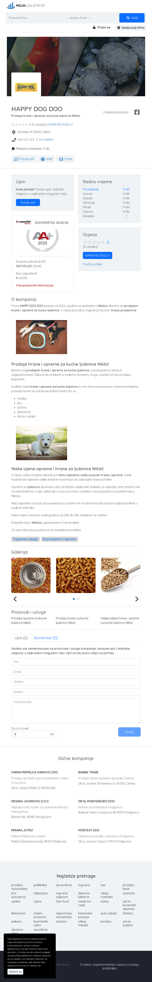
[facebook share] (137, 112)
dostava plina (17, 931)
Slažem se (15, 971)
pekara (16, 921)
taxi (103, 885)
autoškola (40, 929)
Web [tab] (47, 159)
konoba (106, 921)
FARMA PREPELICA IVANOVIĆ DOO (34, 772)
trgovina (84, 885)
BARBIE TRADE (88, 772)
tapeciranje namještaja (64, 915)
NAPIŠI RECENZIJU (60, 124)
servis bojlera (127, 923)
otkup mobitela (107, 895)
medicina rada (84, 903)
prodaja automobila (19, 887)
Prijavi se (101, 27)
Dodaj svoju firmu (131, 27)
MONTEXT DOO (88, 830)
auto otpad (108, 913)
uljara (37, 901)
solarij (105, 901)
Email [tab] (65, 159)
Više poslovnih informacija (35, 285)
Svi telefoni (46, 139)
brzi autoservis (18, 895)
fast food (62, 901)
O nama (85, 964)
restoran (129, 893)
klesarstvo (18, 913)
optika (15, 901)
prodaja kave (128, 887)
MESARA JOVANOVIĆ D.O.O (29, 801)
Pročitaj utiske (92, 264)
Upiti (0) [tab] (21, 638)
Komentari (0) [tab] (46, 638)
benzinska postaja (85, 915)
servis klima (64, 885)
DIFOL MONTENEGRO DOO (96, 801)
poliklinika (40, 885)
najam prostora (40, 915)
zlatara (128, 913)
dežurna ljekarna (84, 895)
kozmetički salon (41, 923)
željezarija (40, 893)
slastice (61, 921)
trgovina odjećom (62, 895)
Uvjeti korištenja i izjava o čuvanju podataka (116, 966)
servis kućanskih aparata (129, 905)
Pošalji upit (24, 159)
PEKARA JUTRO (22, 830)
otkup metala (83, 923)
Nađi (132, 18)
